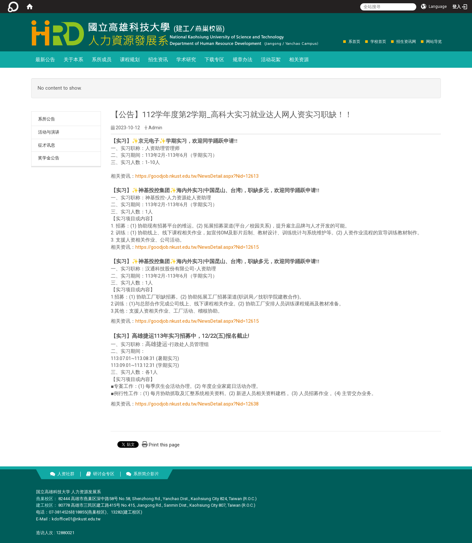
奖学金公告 (48, 157)
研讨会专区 (103, 474)
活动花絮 (271, 60)
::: (339, 41)
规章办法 (242, 60)
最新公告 (45, 60)
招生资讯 (158, 60)
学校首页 (378, 41)
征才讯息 (46, 145)
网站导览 (434, 41)
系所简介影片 (146, 474)
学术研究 (186, 60)
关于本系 (73, 60)
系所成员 (101, 60)
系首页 (354, 41)
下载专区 (214, 60)
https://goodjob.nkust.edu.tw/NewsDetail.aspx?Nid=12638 (197, 404)
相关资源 (299, 60)
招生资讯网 (406, 41)
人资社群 (65, 474)
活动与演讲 (48, 132)
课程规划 (130, 60)
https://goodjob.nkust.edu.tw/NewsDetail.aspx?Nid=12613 (197, 176)
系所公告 (46, 119)
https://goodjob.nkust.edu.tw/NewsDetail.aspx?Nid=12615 (197, 247)
